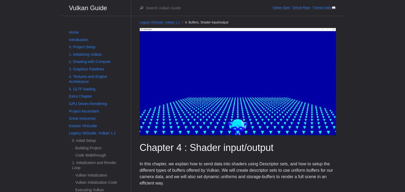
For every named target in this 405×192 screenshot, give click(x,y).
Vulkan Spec (281, 8)
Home (74, 32)
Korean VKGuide (83, 126)
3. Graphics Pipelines (86, 69)
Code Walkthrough (90, 155)
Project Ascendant (84, 111)
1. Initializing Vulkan (85, 54)
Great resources (82, 118)
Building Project (88, 148)
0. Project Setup (82, 47)
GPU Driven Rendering (88, 104)
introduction (78, 40)
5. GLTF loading (82, 89)
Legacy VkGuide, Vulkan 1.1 (92, 133)
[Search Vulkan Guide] (208, 8)
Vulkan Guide (88, 7)
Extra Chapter (80, 96)
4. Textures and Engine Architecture (88, 79)
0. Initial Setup (84, 140)
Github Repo (301, 8)
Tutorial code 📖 (324, 8)
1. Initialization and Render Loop (94, 165)
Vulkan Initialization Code (96, 182)
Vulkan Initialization (91, 175)
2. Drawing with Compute (90, 61)
